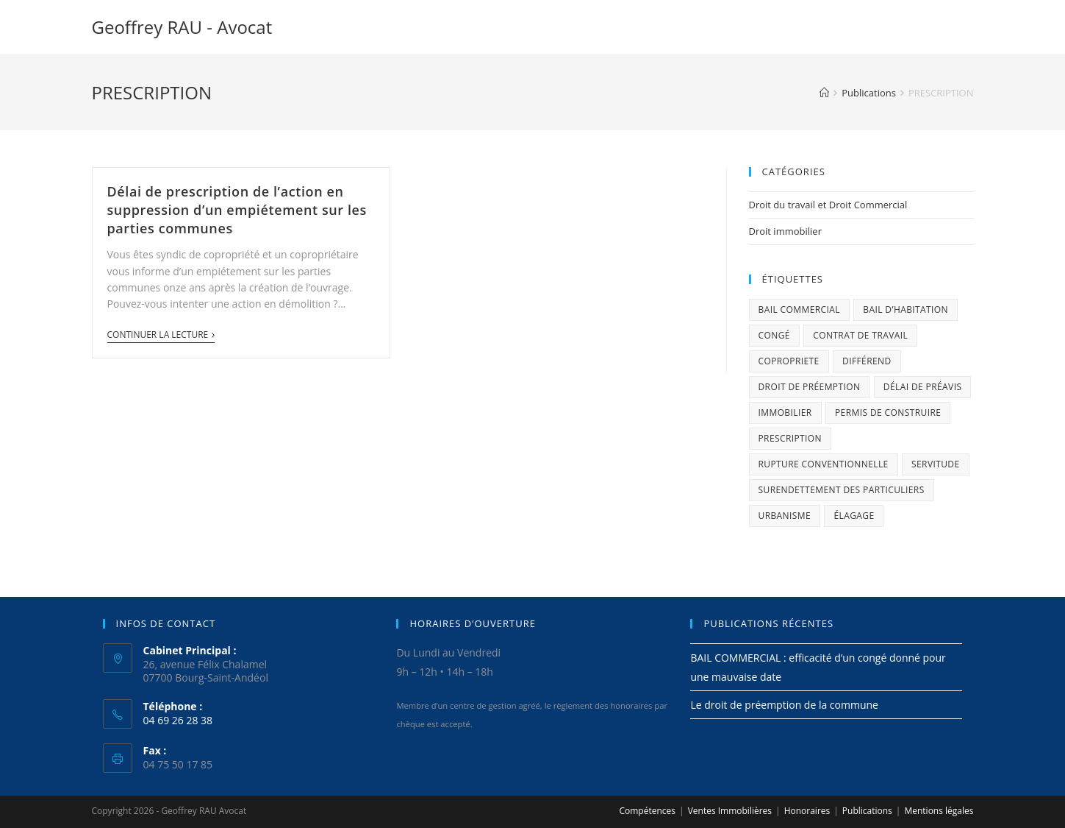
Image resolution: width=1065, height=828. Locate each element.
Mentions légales (938, 810)
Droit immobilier (785, 231)
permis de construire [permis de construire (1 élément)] (888, 412)
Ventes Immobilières (730, 810)
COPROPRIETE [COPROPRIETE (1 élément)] (789, 361)
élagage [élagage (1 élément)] (853, 515)
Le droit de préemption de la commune (784, 705)
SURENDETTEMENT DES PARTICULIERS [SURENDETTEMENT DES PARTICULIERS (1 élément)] (842, 490)
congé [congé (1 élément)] (774, 335)
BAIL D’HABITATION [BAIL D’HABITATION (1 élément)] (905, 309)
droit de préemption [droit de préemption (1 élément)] (810, 387)
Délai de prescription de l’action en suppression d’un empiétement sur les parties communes (237, 210)
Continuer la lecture (161, 335)
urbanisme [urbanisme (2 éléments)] (785, 515)
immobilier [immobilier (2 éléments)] (785, 412)
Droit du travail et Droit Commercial (828, 204)
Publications (867, 810)
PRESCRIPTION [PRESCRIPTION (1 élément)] (790, 438)
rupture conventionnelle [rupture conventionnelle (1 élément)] (824, 464)
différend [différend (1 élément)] (867, 361)
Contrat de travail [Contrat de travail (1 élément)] (860, 335)
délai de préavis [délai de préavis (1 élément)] (922, 387)
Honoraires (807, 810)
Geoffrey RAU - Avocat (182, 27)
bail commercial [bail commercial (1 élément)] (799, 309)
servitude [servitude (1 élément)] (935, 464)
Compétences (647, 810)
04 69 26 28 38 (178, 720)
